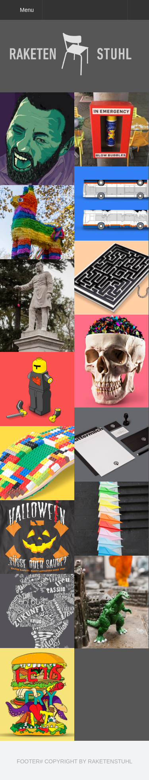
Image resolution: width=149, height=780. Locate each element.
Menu (27, 10)
